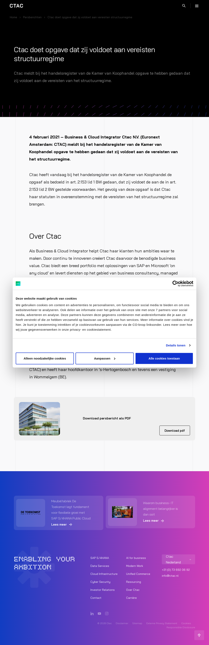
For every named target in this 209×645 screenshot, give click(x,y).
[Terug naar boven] (199, 635)
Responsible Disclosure (181, 627)
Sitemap (137, 623)
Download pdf (175, 431)
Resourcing (133, 582)
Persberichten (32, 17)
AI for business (136, 558)
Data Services (99, 566)
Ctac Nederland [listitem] (173, 559)
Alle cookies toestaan (164, 358)
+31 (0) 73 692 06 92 (176, 570)
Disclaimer (122, 623)
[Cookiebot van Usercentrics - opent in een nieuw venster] (175, 284)
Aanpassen (104, 358)
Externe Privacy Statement (161, 623)
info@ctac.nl (170, 576)
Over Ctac (133, 590)
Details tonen (175, 345)
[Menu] (196, 6)
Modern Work (134, 566)
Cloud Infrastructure (104, 574)
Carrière (131, 598)
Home (13, 17)
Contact (95, 598)
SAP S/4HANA (99, 558)
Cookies (186, 623)
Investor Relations (102, 590)
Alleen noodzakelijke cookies (45, 358)
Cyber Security (100, 582)
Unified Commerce (138, 574)
